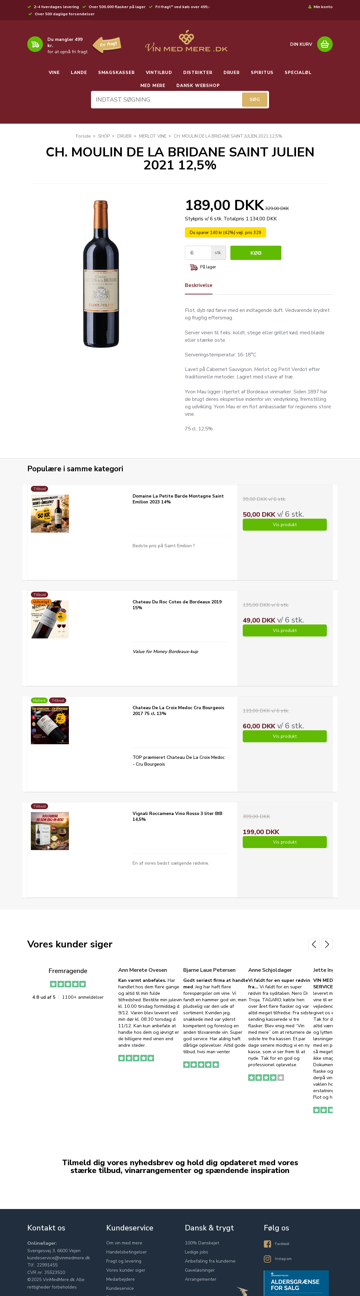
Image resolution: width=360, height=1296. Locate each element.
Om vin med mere (124, 1250)
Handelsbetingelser (126, 1259)
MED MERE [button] (152, 86)
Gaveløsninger (200, 1278)
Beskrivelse (200, 288)
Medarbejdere (120, 1287)
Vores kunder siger (125, 1278)
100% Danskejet (202, 1250)
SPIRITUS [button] (262, 73)
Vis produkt (285, 533)
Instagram (285, 1265)
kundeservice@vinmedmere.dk (58, 1265)
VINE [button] (54, 73)
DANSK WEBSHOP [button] (198, 86)
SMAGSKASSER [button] (116, 73)
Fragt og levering (123, 1268)
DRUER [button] (232, 73)
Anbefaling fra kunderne (210, 1268)
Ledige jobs (196, 1259)
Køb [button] (256, 256)
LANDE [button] (79, 73)
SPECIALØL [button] (298, 73)
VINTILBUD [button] (159, 73)
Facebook (285, 1250)
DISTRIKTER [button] (197, 73)
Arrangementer (200, 1287)
